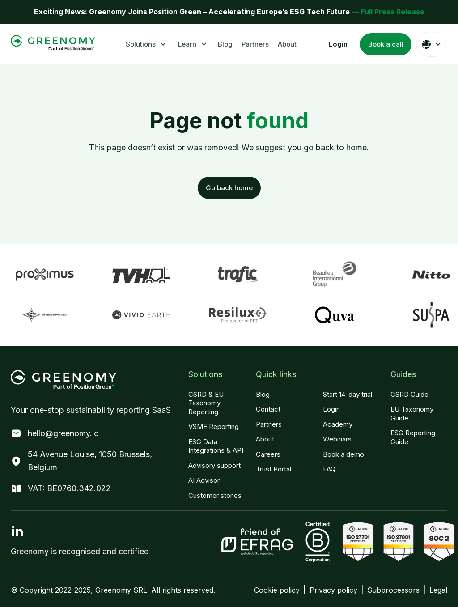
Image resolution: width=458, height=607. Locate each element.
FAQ (329, 469)
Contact (268, 409)
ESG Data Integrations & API (215, 446)
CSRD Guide (409, 394)
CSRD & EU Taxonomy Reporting (206, 403)
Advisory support (214, 465)
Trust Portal (273, 469)
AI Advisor (204, 480)
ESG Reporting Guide (412, 437)
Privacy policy (333, 590)
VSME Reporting (213, 426)
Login (331, 409)
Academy (337, 424)
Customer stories (215, 495)
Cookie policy (277, 590)
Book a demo (343, 454)
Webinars (337, 439)
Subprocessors (393, 590)
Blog (225, 44)
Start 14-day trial (347, 394)
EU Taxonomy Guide (411, 413)
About (287, 44)
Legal (438, 590)
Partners (255, 44)
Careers (268, 454)
